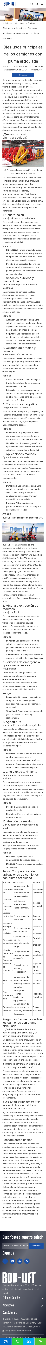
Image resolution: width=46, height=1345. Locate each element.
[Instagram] (27, 1261)
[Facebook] (5, 1261)
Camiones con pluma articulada (17, 80)
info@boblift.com (13, 1330)
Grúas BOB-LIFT (17, 581)
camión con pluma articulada (19, 1207)
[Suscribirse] (36, 1246)
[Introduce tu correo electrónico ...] (15, 1246)
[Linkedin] (12, 1261)
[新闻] (23, 14)
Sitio (40, 69)
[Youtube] (19, 1261)
